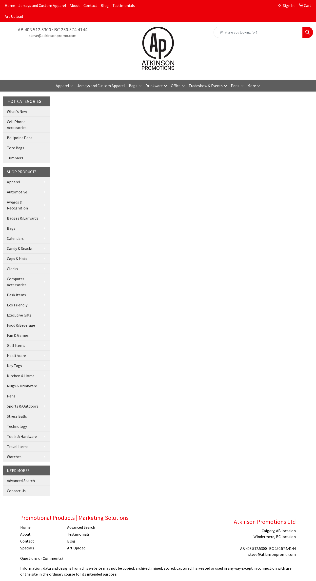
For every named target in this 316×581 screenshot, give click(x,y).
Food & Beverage (21, 325)
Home (10, 5)
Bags (133, 85)
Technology (17, 426)
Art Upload (14, 16)
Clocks (12, 268)
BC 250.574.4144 (70, 29)
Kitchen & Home (21, 375)
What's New (17, 111)
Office (175, 85)
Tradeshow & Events (206, 85)
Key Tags (14, 365)
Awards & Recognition (17, 205)
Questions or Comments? (41, 558)
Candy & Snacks (20, 248)
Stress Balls (17, 416)
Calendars (15, 238)
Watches (14, 456)
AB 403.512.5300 (34, 29)
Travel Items (17, 446)
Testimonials (123, 5)
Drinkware (154, 85)
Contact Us (16, 490)
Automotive (17, 191)
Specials (27, 547)
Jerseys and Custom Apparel (42, 5)
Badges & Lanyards (22, 218)
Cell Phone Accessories (16, 124)
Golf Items (16, 345)
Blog (105, 5)
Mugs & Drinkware (22, 385)
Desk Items (16, 294)
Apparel (62, 85)
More (251, 85)
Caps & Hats (17, 258)
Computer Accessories (16, 281)
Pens (235, 85)
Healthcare (16, 355)
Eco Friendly (17, 304)
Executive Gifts (19, 315)
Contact (90, 5)
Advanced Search (21, 480)
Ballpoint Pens (19, 137)
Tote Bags (15, 147)
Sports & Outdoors (22, 406)
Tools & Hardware (22, 436)
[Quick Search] (258, 32)
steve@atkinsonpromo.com (52, 35)
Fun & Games (18, 335)
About (75, 5)
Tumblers (15, 157)
